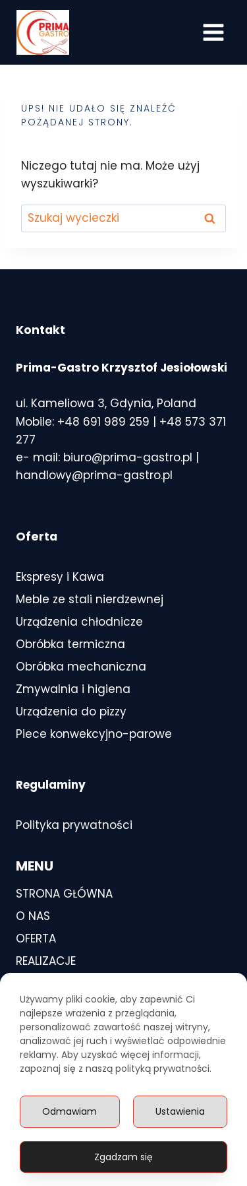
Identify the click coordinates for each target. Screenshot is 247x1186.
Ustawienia (180, 1111)
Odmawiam (69, 1111)
